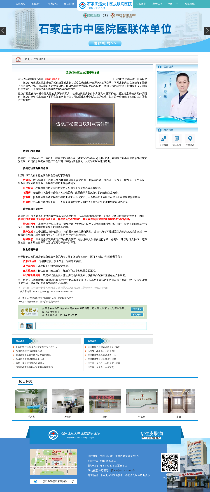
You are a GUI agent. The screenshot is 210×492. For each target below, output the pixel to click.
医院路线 (190, 140)
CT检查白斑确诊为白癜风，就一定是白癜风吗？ (50, 298)
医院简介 (37, 3)
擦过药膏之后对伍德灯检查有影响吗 (33, 355)
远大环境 (26, 382)
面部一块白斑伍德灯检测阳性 (30, 363)
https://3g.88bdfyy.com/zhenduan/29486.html (53, 291)
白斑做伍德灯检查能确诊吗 (29, 351)
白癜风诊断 (40, 59)
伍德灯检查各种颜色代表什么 (102, 355)
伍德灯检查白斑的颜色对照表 (102, 359)
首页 (27, 59)
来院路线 (190, 3)
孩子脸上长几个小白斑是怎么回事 (104, 363)
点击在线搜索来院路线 (53, 481)
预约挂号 (173, 3)
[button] (3, 31)
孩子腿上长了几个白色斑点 (101, 367)
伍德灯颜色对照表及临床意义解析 (104, 347)
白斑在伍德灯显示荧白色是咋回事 (43, 301)
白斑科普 (163, 140)
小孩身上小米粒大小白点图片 (102, 351)
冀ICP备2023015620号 (123, 470)
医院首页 (21, 3)
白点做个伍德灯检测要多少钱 (30, 359)
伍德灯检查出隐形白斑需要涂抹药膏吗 (34, 367)
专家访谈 (53, 3)
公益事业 (141, 3)
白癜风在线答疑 (52, 79)
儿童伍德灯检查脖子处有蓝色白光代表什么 (36, 347)
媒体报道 (69, 3)
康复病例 (157, 3)
